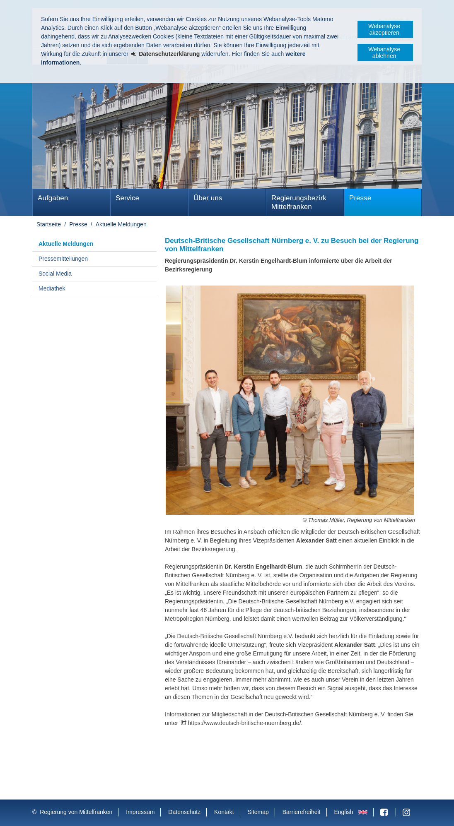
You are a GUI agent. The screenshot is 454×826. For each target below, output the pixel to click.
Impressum (140, 812)
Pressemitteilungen (63, 258)
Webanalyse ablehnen (384, 52)
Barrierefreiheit (302, 812)
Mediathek (52, 288)
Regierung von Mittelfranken (76, 812)
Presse (360, 198)
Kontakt (224, 812)
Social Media (55, 273)
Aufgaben (53, 198)
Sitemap (257, 812)
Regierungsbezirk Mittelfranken (298, 202)
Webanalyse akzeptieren (384, 29)
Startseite (48, 224)
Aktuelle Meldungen (121, 224)
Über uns (207, 198)
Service (127, 198)
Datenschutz (184, 812)
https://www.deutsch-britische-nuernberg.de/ (244, 723)
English (343, 812)
